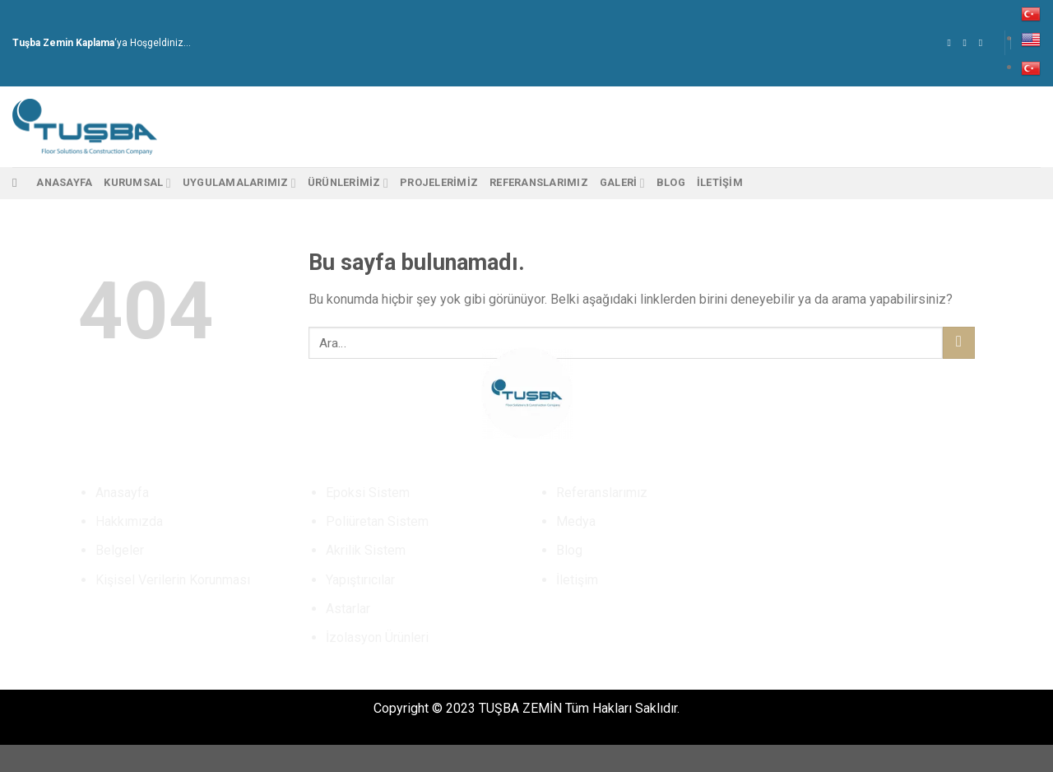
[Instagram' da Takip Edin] (968, 43)
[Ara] (18, 182)
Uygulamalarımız (239, 183)
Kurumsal (137, 183)
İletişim (720, 182)
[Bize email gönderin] (984, 43)
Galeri (622, 183)
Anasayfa (64, 182)
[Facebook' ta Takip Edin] (952, 43)
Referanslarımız (538, 182)
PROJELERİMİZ (439, 182)
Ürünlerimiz (348, 183)
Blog (670, 182)
